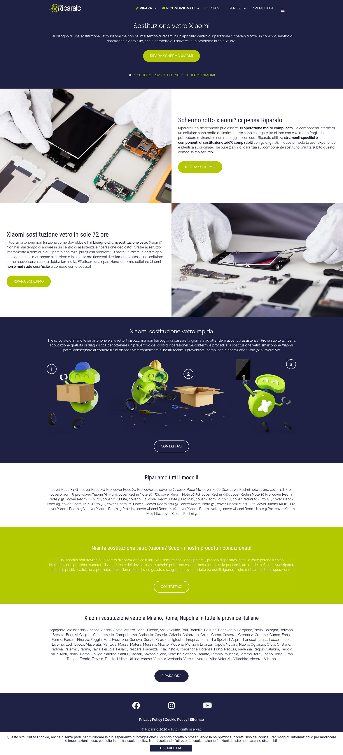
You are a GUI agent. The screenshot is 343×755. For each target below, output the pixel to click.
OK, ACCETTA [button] (170, 748)
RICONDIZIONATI (181, 8)
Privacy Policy (150, 720)
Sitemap (197, 720)
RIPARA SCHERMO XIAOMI (171, 56)
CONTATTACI (171, 446)
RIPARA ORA (171, 676)
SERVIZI (238, 8)
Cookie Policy (176, 720)
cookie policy (137, 741)
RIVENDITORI (265, 8)
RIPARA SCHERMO (200, 167)
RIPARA (147, 8)
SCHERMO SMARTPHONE (158, 75)
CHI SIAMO (216, 8)
